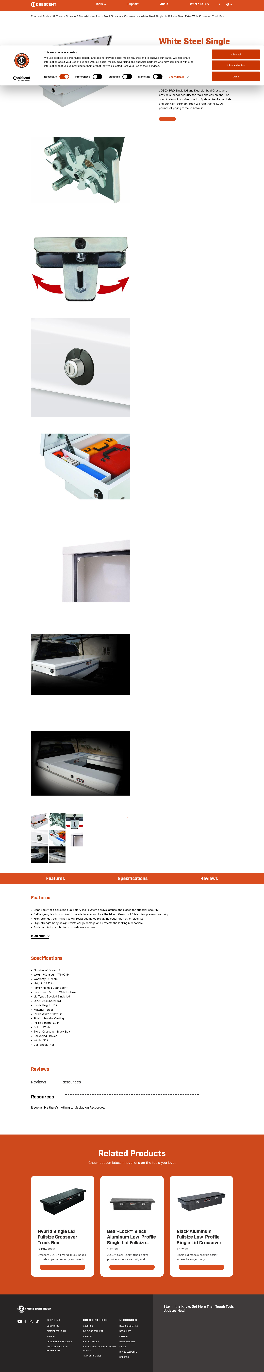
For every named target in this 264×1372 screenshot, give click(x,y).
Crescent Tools (95, 1320)
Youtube (19, 1321)
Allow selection (236, 20)
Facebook (25, 1321)
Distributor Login (55, 1331)
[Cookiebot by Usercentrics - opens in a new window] (22, 33)
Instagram (31, 1321)
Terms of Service (92, 1356)
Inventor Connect (93, 1331)
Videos (122, 1347)
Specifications (132, 878)
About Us (87, 1326)
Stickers (123, 1357)
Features (55, 878)
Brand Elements (128, 1352)
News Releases (127, 1342)
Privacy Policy (90, 1342)
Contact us (52, 1326)
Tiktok (37, 1321)
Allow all (236, 8)
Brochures (125, 1331)
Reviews (209, 878)
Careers (87, 1337)
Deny (236, 30)
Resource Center (128, 1326)
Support (53, 1320)
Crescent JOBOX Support (59, 1342)
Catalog (123, 1337)
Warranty (51, 1337)
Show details (177, 31)
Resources (71, 1082)
